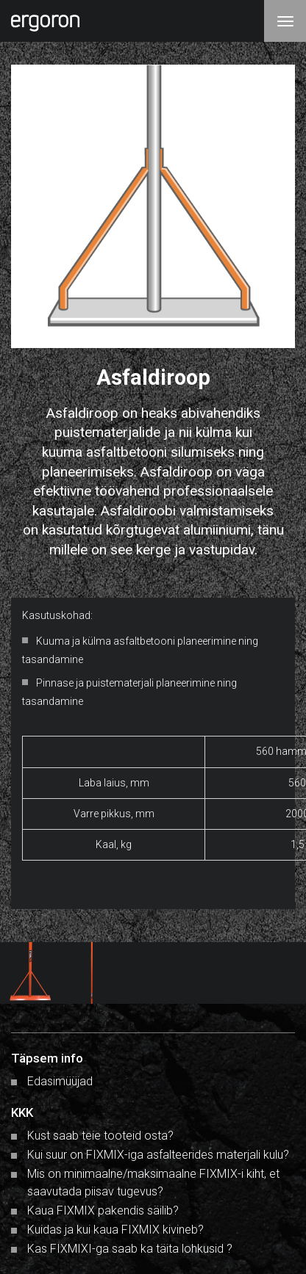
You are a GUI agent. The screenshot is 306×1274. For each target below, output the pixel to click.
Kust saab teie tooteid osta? (100, 1136)
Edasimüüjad (60, 1081)
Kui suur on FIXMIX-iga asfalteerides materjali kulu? (158, 1155)
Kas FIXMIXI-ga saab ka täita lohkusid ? (129, 1249)
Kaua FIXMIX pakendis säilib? (103, 1210)
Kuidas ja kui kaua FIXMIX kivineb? (115, 1230)
